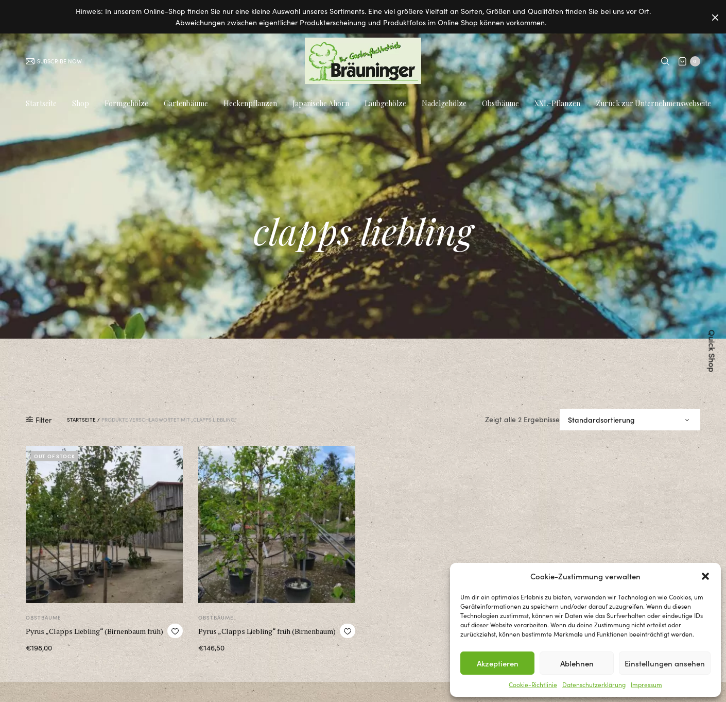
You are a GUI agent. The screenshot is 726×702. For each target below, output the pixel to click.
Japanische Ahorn (320, 104)
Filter (38, 424)
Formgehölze (126, 104)
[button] (705, 576)
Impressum (646, 684)
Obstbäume (500, 104)
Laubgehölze (385, 104)
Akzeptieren (497, 663)
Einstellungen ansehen (665, 663)
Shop (80, 104)
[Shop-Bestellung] (630, 424)
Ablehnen (577, 663)
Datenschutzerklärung (594, 684)
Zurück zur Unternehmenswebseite (653, 104)
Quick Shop (712, 351)
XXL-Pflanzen (557, 104)
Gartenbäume (186, 104)
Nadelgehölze (444, 104)
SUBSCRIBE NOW (54, 62)
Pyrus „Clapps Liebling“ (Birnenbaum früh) (94, 636)
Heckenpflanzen (250, 104)
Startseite (41, 104)
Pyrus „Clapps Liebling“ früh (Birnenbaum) (267, 636)
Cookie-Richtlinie (533, 684)
